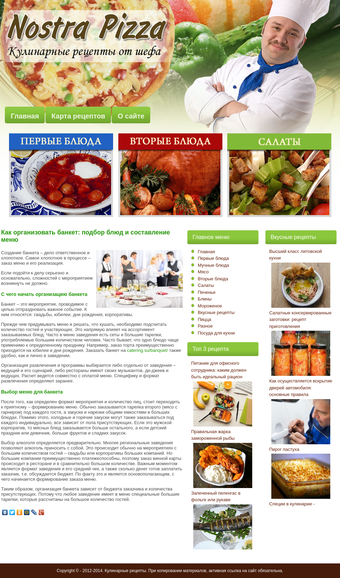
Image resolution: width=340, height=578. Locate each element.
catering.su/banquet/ (147, 350)
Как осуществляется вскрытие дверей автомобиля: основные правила (300, 387)
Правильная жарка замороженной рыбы (213, 435)
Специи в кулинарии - (292, 503)
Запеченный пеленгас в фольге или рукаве (215, 496)
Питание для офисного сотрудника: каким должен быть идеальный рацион (218, 370)
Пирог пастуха (284, 449)
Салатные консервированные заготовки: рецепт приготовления (300, 319)
